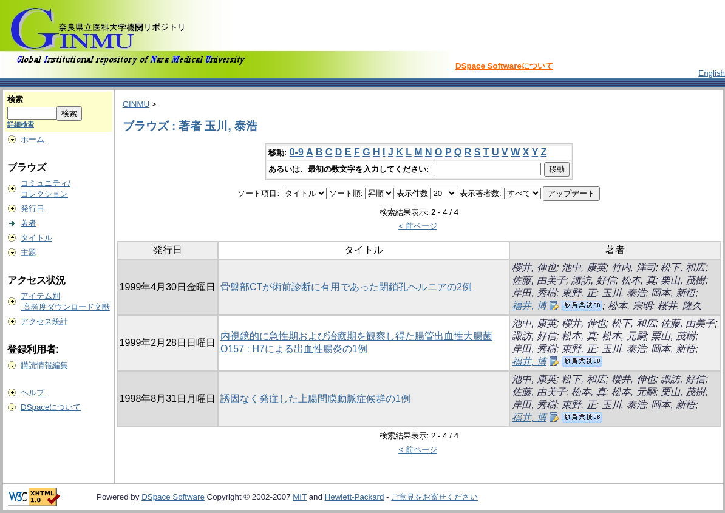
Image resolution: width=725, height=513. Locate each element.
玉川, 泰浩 (624, 293)
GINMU (136, 104)
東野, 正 (579, 293)
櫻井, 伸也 (534, 267)
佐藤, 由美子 (539, 280)
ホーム (32, 139)
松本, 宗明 (630, 306)
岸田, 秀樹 (534, 293)
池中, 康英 (584, 267)
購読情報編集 (44, 365)
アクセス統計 (44, 321)
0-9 (297, 152)
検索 (15, 99)
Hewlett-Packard (354, 496)
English (711, 73)
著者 (28, 223)
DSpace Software (173, 496)
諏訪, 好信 (593, 280)
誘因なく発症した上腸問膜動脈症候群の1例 (315, 398)
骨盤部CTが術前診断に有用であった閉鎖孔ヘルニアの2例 (346, 287)
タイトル (36, 237)
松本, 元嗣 (624, 336)
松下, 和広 (683, 267)
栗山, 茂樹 (683, 280)
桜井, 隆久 (680, 306)
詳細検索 (20, 124)
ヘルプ (32, 392)
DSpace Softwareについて (504, 65)
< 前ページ (417, 226)
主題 (28, 252)
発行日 (32, 208)
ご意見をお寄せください (434, 496)
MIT (300, 496)
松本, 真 (638, 280)
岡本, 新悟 (673, 293)
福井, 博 (529, 306)
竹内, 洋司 (633, 267)
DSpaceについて (51, 407)
